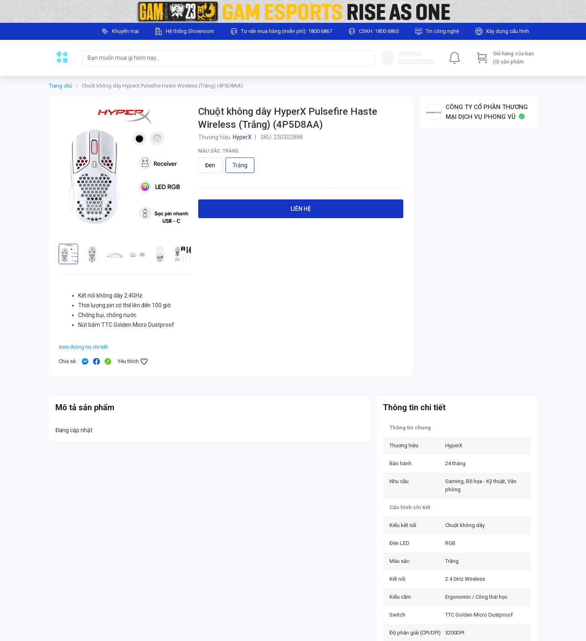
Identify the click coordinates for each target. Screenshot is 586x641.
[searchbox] (221, 57)
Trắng (239, 165)
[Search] (366, 57)
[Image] (293, 11)
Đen (210, 165)
